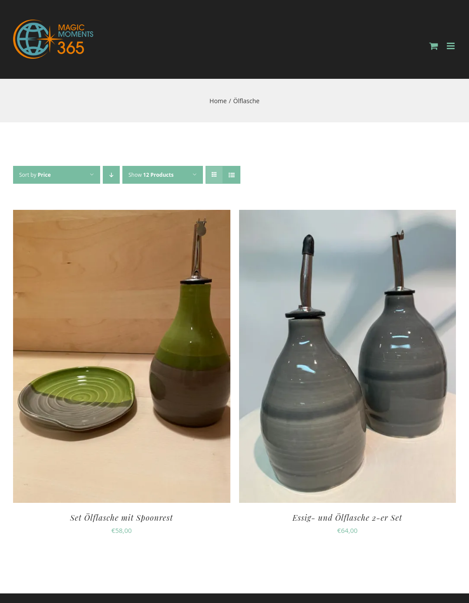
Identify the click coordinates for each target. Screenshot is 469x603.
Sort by (35, 175)
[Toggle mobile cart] (433, 46)
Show (151, 175)
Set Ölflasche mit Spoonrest (121, 517)
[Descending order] (111, 175)
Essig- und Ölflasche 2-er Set (347, 517)
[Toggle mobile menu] (451, 46)
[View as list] (231, 174)
